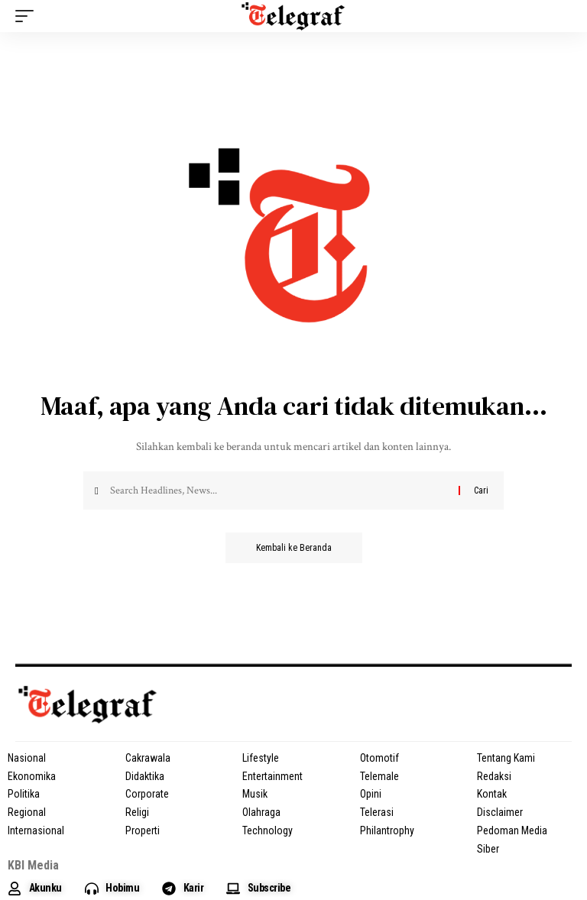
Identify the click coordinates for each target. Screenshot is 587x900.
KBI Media (33, 865)
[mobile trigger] (28, 16)
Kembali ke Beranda (294, 547)
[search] (560, 16)
